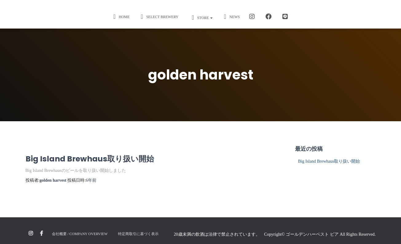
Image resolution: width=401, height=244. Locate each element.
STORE (201, 17)
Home (121, 17)
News (231, 17)
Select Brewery (159, 17)
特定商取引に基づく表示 (138, 234)
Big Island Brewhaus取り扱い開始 (90, 158)
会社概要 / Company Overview (80, 234)
